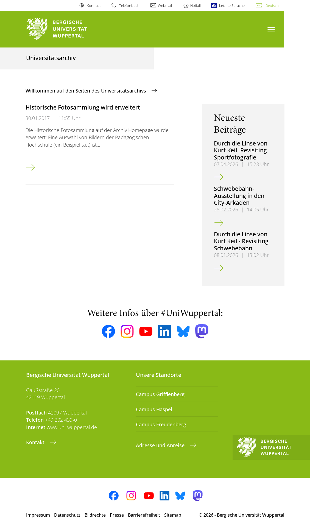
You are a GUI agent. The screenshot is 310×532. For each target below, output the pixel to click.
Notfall (195, 5)
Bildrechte (95, 515)
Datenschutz (67, 515)
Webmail (165, 5)
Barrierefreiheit (144, 515)
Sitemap (172, 515)
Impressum (38, 515)
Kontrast (93, 5)
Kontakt (36, 442)
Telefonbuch (129, 5)
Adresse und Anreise (161, 445)
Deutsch (272, 5)
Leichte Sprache (232, 5)
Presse (117, 515)
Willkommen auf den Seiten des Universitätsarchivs (86, 90)
